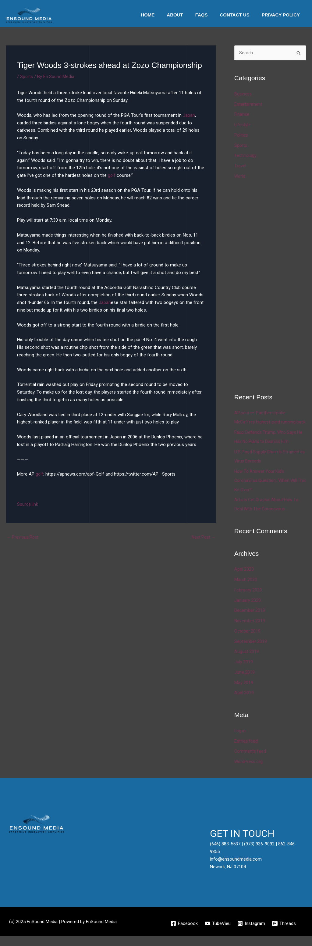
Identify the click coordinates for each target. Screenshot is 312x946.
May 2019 (244, 692)
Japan (189, 115)
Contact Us (239, 14)
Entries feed (246, 750)
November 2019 (250, 630)
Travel (240, 166)
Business (243, 94)
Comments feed (250, 761)
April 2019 (244, 702)
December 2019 (250, 620)
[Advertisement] (273, 285)
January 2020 (247, 609)
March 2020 (246, 589)
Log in (240, 740)
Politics (241, 135)
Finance (242, 115)
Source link (28, 504)
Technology (245, 156)
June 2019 (244, 682)
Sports (27, 76)
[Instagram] (251, 933)
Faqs (209, 14)
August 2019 (247, 661)
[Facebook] (183, 933)
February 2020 (248, 599)
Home (161, 14)
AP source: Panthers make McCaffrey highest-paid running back (265, 422)
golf (112, 175)
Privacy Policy (282, 14)
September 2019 (250, 651)
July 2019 (243, 671)
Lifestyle (242, 125)
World (240, 177)
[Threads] (284, 933)
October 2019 (247, 641)
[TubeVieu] (217, 933)
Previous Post (24, 537)
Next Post (202, 537)
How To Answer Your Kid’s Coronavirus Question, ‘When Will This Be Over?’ (267, 490)
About (185, 14)
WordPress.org (249, 771)
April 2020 (244, 579)
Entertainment (248, 104)
